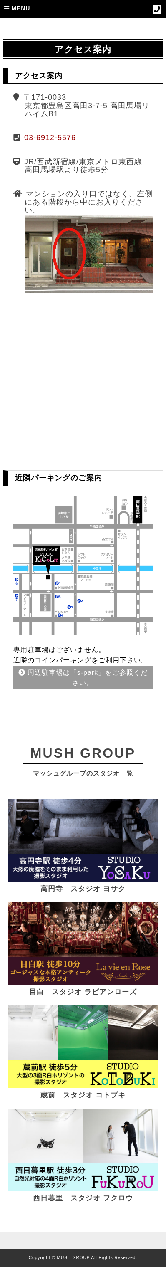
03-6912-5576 (50, 137)
